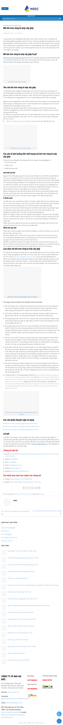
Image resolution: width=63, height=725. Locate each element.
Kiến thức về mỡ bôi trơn (15, 25)
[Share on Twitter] (30, 488)
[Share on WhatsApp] (23, 488)
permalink (42, 494)
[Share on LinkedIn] (39, 488)
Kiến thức (5, 25)
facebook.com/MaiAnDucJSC (20, 471)
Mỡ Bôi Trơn (5, 531)
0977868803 (14, 459)
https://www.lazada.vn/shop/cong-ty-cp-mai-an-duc (25, 482)
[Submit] (60, 18)
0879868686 (32, 689)
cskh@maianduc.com (15, 465)
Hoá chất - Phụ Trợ (7, 541)
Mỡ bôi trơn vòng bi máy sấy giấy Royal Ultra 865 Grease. (22, 426)
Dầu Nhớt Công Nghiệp (8, 528)
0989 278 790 (31, 16)
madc (21, 33)
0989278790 (47, 680)
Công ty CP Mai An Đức (38, 444)
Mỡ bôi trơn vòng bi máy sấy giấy (17, 82)
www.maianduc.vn (16, 468)
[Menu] (4, 8)
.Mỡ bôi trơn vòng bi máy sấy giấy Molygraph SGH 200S (21, 429)
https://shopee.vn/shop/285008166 (21, 479)
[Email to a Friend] (33, 488)
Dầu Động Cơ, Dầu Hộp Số (9, 537)
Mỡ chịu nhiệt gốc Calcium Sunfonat (19, 121)
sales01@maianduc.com (14, 703)
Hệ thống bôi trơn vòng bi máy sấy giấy (20, 148)
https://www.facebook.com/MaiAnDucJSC (14, 698)
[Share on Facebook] (26, 488)
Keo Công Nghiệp (6, 534)
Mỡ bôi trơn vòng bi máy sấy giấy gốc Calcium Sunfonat (22, 297)
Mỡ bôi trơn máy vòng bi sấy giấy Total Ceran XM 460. (21, 423)
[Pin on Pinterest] (36, 488)
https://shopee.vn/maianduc (11, 712)
